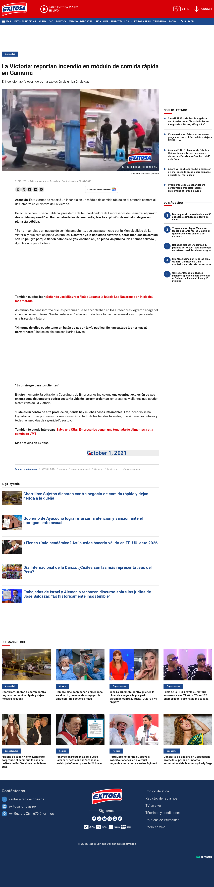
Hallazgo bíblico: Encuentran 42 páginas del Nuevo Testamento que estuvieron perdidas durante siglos (191, 248)
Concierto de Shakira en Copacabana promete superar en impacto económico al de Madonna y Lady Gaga (188, 760)
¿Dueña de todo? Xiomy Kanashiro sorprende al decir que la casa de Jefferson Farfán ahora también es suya (24, 761)
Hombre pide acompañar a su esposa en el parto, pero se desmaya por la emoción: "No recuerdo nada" (79, 695)
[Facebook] (94, 818)
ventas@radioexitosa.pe (26, 799)
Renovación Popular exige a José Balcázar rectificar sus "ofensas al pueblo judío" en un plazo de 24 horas (79, 760)
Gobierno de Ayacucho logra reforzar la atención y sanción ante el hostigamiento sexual (83, 520)
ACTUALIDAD (48, 469)
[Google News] (115, 818)
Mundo (73, 21)
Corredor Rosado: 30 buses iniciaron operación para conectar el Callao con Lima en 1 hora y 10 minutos (191, 277)
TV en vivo (153, 806)
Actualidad (45, 21)
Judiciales (101, 21)
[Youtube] (104, 818)
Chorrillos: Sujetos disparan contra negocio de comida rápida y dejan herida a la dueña (85, 496)
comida (63, 469)
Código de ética (157, 791)
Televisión (159, 21)
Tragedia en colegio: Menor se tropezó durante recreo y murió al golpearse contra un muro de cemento (191, 232)
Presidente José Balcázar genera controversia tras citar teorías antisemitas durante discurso (186, 188)
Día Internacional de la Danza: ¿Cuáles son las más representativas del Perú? (87, 569)
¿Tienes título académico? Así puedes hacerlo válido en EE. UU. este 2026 (90, 543)
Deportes (86, 21)
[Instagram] (109, 818)
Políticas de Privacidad (162, 820)
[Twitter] (99, 818)
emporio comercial (80, 469)
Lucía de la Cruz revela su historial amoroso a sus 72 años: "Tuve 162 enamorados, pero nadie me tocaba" (186, 695)
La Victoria (112, 469)
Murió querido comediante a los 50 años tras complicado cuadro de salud (191, 217)
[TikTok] (120, 818)
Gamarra (98, 469)
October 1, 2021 (107, 453)
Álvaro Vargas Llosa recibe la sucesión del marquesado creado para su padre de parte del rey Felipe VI (189, 172)
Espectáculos (120, 21)
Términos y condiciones (163, 813)
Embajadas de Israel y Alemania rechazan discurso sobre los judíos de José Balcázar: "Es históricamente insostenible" (87, 594)
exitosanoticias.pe (22, 806)
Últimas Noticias (25, 21)
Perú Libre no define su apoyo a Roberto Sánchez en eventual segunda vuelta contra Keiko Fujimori (133, 760)
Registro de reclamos (161, 798)
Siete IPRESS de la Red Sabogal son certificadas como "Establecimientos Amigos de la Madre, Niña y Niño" (188, 121)
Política (61, 21)
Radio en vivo (155, 827)
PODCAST (205, 9)
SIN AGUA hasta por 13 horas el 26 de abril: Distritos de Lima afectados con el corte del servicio (191, 262)
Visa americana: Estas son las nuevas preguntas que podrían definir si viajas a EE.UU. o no (190, 137)
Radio (172, 21)
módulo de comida (131, 469)
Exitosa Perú (142, 21)
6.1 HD (185, 9)
